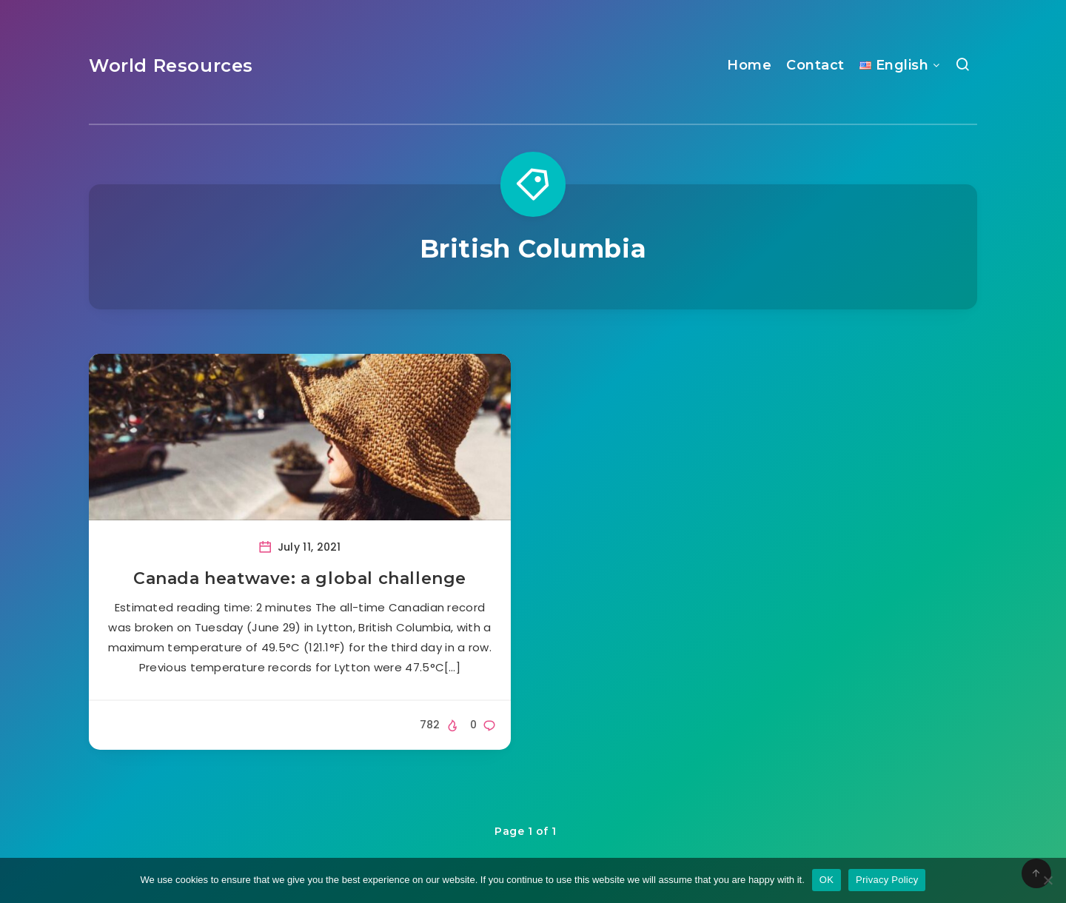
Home (749, 65)
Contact (815, 65)
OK (826, 879)
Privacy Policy (887, 879)
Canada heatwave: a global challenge (299, 578)
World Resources (171, 65)
